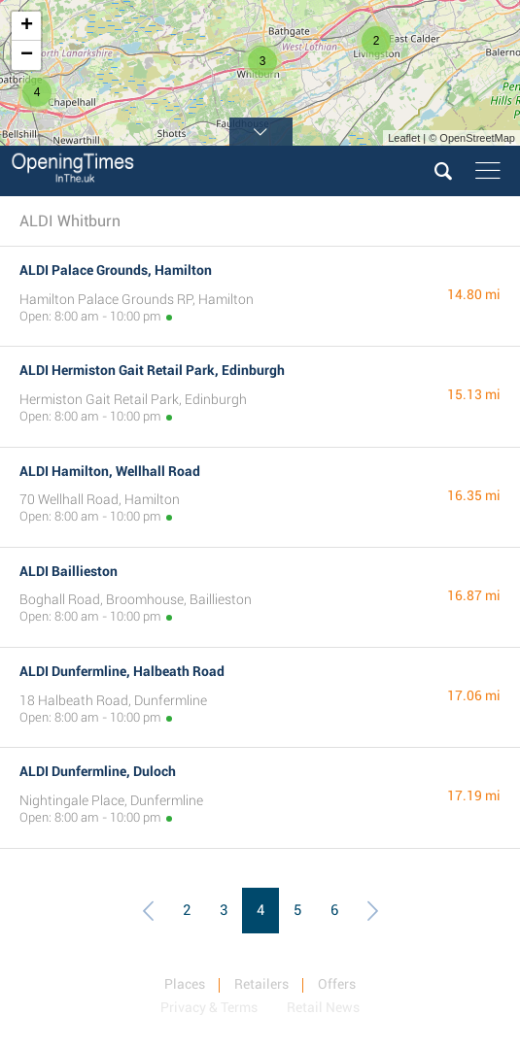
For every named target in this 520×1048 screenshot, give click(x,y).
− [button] (26, 55)
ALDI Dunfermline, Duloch (97, 771)
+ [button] (26, 26)
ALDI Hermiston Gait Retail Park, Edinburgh (152, 370)
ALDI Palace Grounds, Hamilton (115, 270)
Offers (337, 984)
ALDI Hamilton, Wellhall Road (109, 471)
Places (184, 984)
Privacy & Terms (209, 1007)
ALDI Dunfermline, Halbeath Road (122, 671)
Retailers (261, 984)
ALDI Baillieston (68, 571)
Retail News (323, 1007)
